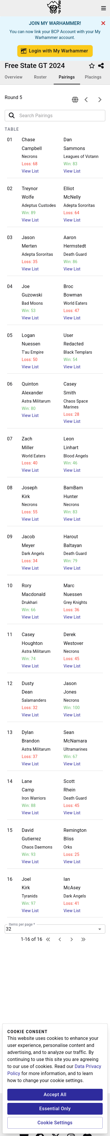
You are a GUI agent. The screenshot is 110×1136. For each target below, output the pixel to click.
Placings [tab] (93, 77)
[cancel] (103, 23)
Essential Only (55, 1108)
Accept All (55, 1094)
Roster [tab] (40, 77)
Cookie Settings (55, 1122)
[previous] (86, 99)
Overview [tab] (14, 77)
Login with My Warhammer (54, 51)
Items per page (22, 924)
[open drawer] (103, 8)
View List (30, 171)
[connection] (75, 99)
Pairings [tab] (67, 77)
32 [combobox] (8, 929)
